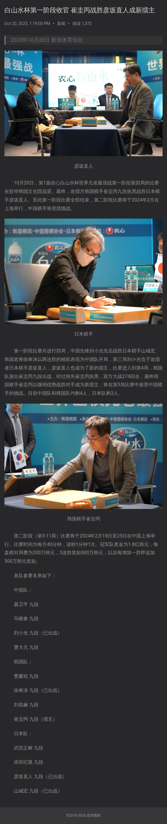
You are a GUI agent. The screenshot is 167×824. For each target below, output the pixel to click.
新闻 (61, 23)
